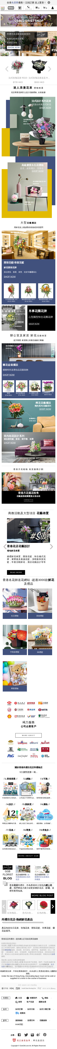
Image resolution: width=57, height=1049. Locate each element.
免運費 (14, 2)
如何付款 (31, 1009)
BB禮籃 (40, 652)
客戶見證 (30, 1001)
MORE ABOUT (28, 735)
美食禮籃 (40, 616)
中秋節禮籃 (14, 652)
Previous (7, 71)
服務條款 (19, 1020)
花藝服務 (43, 1020)
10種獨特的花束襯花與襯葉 (42, 877)
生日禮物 (14, 616)
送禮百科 (31, 1020)
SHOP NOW (45, 107)
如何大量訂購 (45, 1009)
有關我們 (32, 998)
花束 (8, 964)
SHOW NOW (14, 47)
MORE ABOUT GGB (28, 856)
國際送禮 (42, 1001)
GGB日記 (19, 1024)
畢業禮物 (14, 688)
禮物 (6, 950)
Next (49, 71)
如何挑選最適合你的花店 (23, 877)
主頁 (18, 998)
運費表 (20, 1013)
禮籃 (9, 950)
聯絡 (45, 998)
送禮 (53, 954)
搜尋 (18, 1001)
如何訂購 (19, 1009)
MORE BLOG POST (42, 895)
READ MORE (16, 572)
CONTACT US (28, 500)
